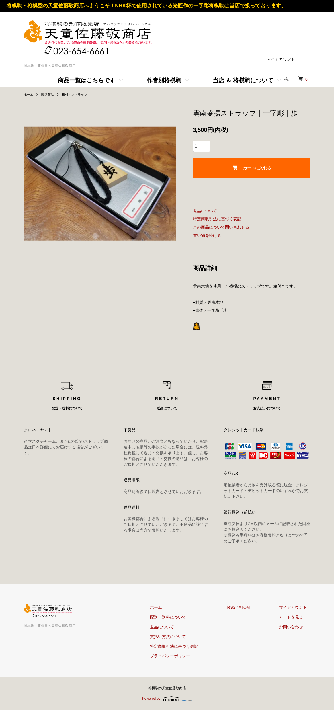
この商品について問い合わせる (221, 227)
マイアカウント (281, 59)
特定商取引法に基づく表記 (217, 218)
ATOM (250, 607)
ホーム (29, 95)
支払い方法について (178, 636)
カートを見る (294, 617)
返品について (205, 210)
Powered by (167, 698)
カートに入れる (251, 167)
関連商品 (49, 95)
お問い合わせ (294, 627)
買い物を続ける (207, 235)
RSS (238, 607)
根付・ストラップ (77, 95)
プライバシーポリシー (180, 656)
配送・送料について (178, 617)
